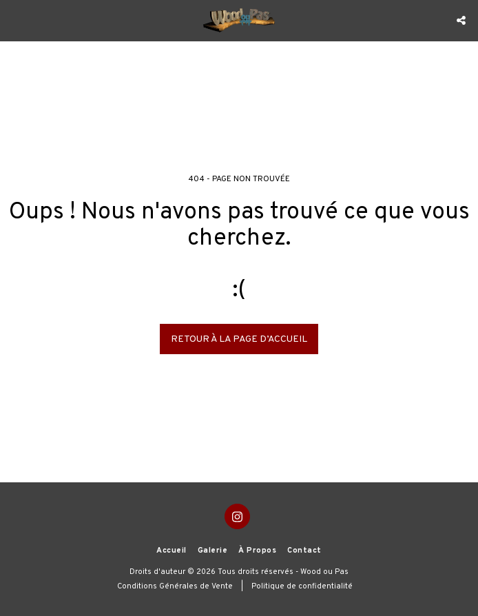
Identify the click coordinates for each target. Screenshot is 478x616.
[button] (15, 20)
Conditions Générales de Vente (175, 586)
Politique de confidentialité (302, 586)
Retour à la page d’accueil (239, 339)
